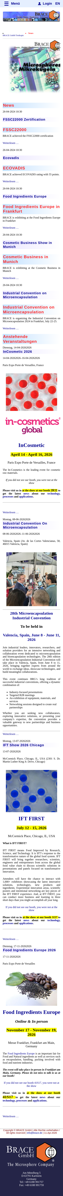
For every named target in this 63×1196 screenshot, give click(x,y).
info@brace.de (34, 1133)
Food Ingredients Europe (31, 1012)
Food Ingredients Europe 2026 (29, 950)
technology (53, 493)
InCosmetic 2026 (17, 351)
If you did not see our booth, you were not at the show (31, 909)
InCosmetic (31, 445)
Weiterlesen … (11, 143)
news (26, 493)
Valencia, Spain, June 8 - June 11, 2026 (31, 637)
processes (8, 496)
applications (26, 496)
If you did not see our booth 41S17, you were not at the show (31, 1084)
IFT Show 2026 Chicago (23, 745)
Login (47, 3)
